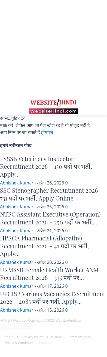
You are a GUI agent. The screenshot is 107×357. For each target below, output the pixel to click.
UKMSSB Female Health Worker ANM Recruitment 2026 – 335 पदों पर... (49, 274)
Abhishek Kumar (16, 183)
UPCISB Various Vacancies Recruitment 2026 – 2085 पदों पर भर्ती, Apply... (52, 298)
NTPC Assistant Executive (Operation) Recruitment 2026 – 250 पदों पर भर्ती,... (50, 218)
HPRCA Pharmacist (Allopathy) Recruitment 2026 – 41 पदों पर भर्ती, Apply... (44, 246)
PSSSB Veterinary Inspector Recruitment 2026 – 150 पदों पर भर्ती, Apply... (46, 166)
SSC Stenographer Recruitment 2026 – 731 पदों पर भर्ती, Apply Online (51, 194)
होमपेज (47, 132)
